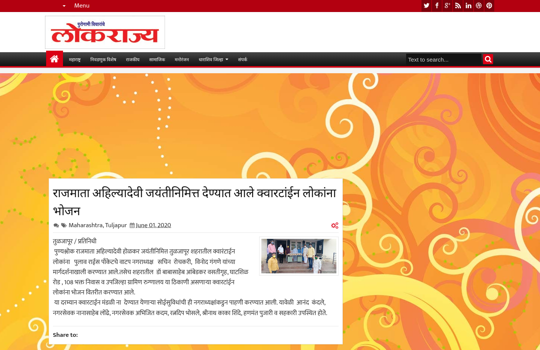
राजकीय (133, 59)
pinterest (489, 6)
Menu (82, 6)
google (447, 6)
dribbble (479, 6)
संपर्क (242, 59)
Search (488, 59)
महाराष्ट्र (75, 59)
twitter (426, 6)
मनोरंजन (182, 59)
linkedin (468, 6)
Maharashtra (86, 225)
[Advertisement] (196, 125)
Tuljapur (116, 225)
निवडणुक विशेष (103, 59)
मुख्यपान (54, 59)
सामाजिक (157, 59)
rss (458, 6)
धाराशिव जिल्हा (211, 59)
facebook (437, 6)
